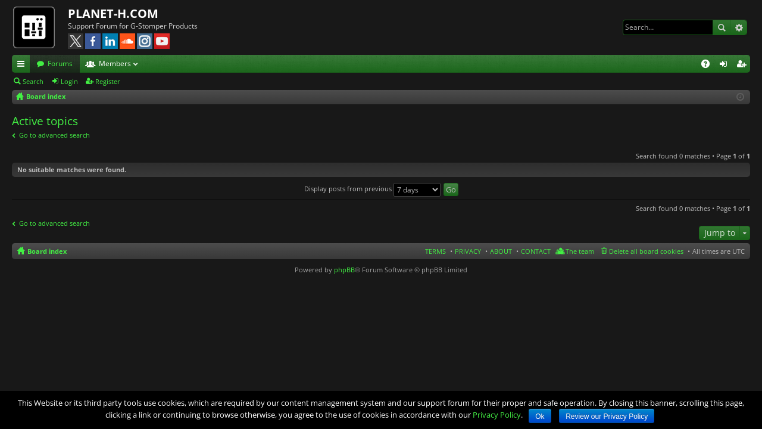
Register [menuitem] (743, 65)
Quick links (23, 65)
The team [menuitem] (580, 251)
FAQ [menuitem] (709, 65)
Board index (47, 251)
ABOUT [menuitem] (501, 251)
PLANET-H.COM (113, 13)
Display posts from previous (372, 188)
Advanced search (738, 27)
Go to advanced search (54, 134)
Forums (60, 63)
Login (69, 81)
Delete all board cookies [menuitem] (646, 251)
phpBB (344, 269)
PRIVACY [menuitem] (468, 251)
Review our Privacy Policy (607, 416)
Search (721, 27)
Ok (539, 416)
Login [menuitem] (725, 65)
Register (107, 81)
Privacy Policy (497, 414)
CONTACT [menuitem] (536, 251)
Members (115, 63)
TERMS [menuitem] (435, 251)
